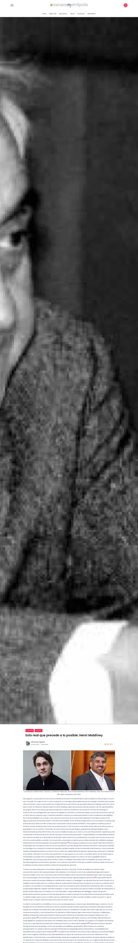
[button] (68, 843)
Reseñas (38, 730)
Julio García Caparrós (38, 742)
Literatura (29, 730)
